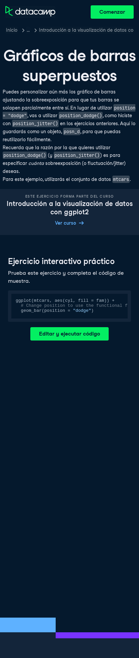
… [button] (28, 30)
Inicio (11, 30)
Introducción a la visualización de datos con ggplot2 (86, 30)
